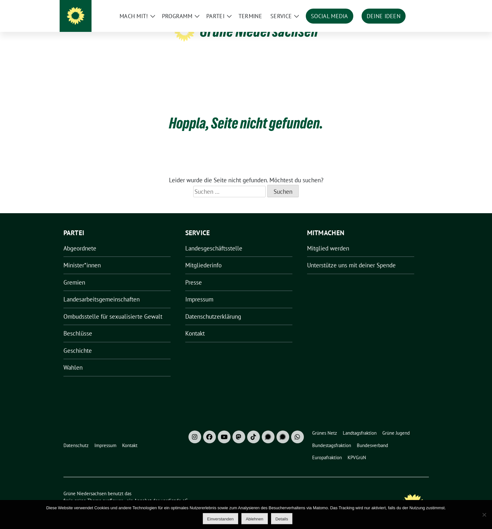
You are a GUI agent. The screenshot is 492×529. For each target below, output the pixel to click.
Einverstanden (220, 519)
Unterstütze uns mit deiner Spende (351, 255)
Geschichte (77, 340)
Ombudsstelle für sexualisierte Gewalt (112, 306)
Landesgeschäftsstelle (213, 238)
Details (281, 519)
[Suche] (408, 6)
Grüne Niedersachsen (259, 31)
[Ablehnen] (484, 514)
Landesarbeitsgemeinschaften (101, 289)
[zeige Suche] (417, 6)
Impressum (199, 289)
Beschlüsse (77, 323)
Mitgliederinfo (203, 255)
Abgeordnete (79, 238)
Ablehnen (254, 519)
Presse (193, 272)
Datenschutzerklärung (213, 306)
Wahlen (73, 357)
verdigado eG (174, 491)
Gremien (74, 272)
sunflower (113, 491)
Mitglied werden (328, 238)
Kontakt (195, 323)
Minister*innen (82, 255)
